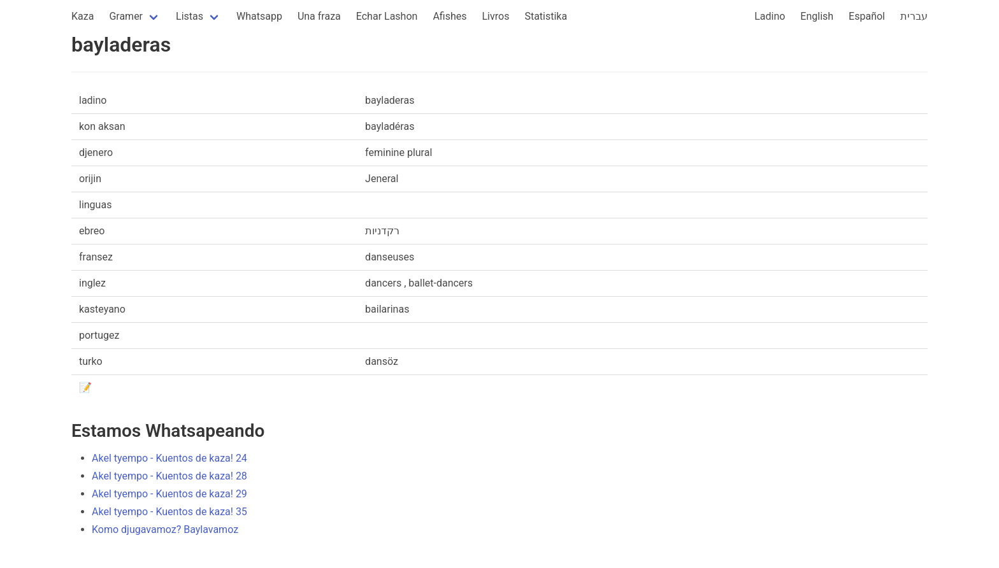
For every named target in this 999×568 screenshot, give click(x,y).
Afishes (449, 16)
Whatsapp (259, 16)
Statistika (545, 16)
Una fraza (319, 16)
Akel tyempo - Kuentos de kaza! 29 (169, 494)
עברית (914, 16)
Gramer (126, 16)
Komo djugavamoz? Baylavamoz (165, 529)
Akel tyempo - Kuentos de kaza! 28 (169, 476)
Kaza (82, 16)
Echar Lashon (387, 16)
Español (867, 16)
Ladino (769, 16)
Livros (496, 16)
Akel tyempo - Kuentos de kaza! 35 (169, 512)
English (816, 16)
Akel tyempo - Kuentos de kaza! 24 (169, 458)
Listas (189, 16)
